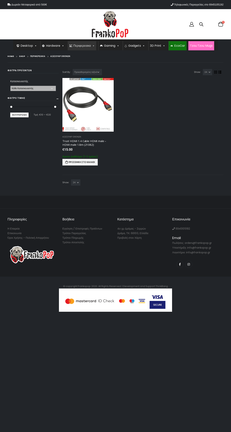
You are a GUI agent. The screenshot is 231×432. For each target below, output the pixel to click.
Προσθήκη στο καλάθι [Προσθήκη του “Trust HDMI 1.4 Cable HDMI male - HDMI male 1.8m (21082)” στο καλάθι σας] (82, 162)
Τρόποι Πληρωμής (73, 238)
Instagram (188, 264)
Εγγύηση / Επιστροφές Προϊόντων (82, 228)
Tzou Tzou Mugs (201, 46)
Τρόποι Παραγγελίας (74, 233)
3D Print (157, 46)
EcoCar (179, 46)
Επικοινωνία (15, 233)
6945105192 (216, 4)
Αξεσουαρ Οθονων (71, 136)
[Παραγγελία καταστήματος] (87, 72)
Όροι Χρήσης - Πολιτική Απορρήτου (28, 238)
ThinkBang (162, 286)
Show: (197, 72)
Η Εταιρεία (14, 228)
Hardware (55, 46)
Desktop (29, 46)
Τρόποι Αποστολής (73, 242)
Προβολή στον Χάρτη (129, 238)
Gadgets (136, 46)
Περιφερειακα (84, 46)
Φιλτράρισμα (19, 114)
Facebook (180, 264)
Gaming (112, 46)
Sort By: (66, 72)
